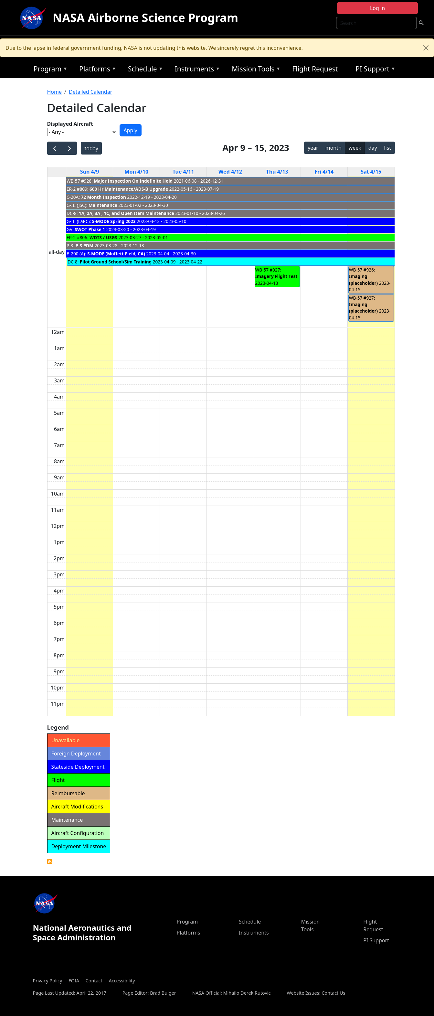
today (91, 148)
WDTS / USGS (103, 237)
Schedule (144, 70)
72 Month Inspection (103, 197)
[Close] (426, 48)
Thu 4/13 (277, 171)
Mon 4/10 (136, 171)
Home (54, 91)
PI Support (373, 70)
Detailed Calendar (90, 91)
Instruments (196, 70)
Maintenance (103, 205)
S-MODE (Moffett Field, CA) (116, 254)
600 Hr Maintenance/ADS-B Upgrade (129, 189)
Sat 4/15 (371, 171)
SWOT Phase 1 (90, 229)
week (355, 147)
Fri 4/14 (323, 171)
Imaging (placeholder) (363, 279)
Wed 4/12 (230, 171)
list (387, 147)
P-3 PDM (84, 245)
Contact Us (333, 993)
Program (49, 70)
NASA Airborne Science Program (145, 18)
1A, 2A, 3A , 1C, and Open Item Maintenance (126, 213)
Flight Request (315, 68)
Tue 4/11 (183, 171)
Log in (377, 8)
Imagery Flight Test (276, 276)
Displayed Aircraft (70, 123)
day (372, 147)
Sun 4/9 (89, 171)
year (313, 147)
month (333, 147)
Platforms (96, 70)
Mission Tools (254, 70)
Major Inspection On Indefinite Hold (133, 181)
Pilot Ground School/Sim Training (116, 262)
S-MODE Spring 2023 (114, 221)
